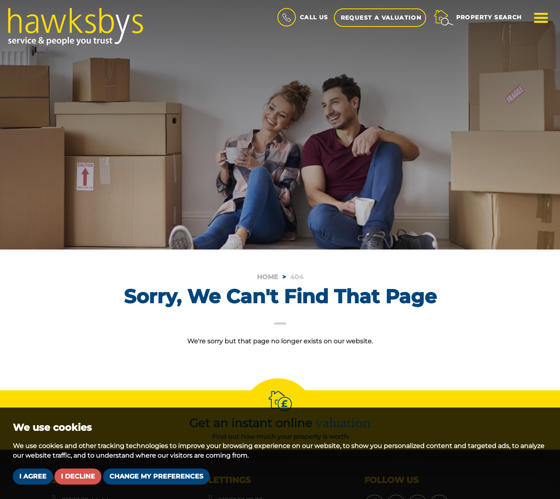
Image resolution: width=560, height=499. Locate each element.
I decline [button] (78, 476)
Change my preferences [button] (156, 476)
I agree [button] (32, 476)
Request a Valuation (381, 17)
